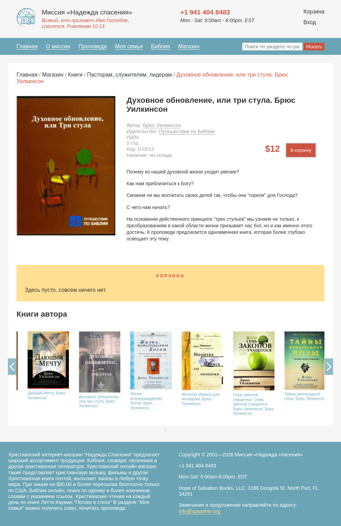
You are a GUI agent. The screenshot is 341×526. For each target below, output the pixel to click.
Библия (160, 46)
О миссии (58, 46)
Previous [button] (12, 366)
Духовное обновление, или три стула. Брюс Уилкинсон (99, 401)
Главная (27, 46)
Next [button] (329, 366)
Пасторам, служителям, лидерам (129, 75)
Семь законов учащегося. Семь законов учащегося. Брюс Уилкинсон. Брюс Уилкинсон (253, 404)
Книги (75, 75)
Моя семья (129, 46)
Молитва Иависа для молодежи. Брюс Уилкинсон (200, 399)
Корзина (313, 11)
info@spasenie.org (199, 511)
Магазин (189, 46)
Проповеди (93, 46)
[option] (42, 376)
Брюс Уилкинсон (162, 125)
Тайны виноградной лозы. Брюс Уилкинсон (304, 396)
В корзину (300, 150)
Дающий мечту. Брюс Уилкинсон (47, 395)
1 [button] (165, 430)
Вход (309, 22)
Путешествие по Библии (187, 131)
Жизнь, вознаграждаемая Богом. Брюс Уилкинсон (146, 400)
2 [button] (175, 430)
